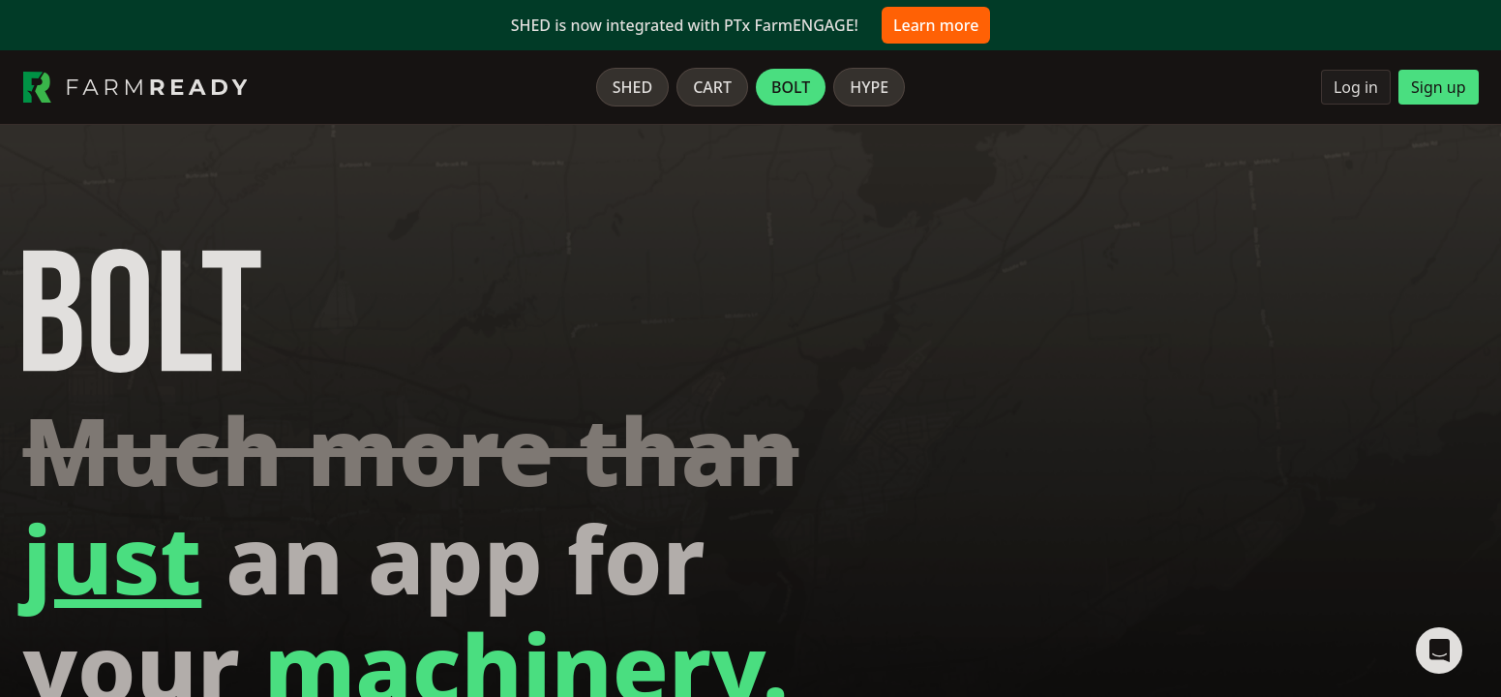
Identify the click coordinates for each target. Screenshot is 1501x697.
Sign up (1438, 87)
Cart (712, 87)
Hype (869, 87)
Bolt (790, 87)
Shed (632, 87)
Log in (1356, 87)
